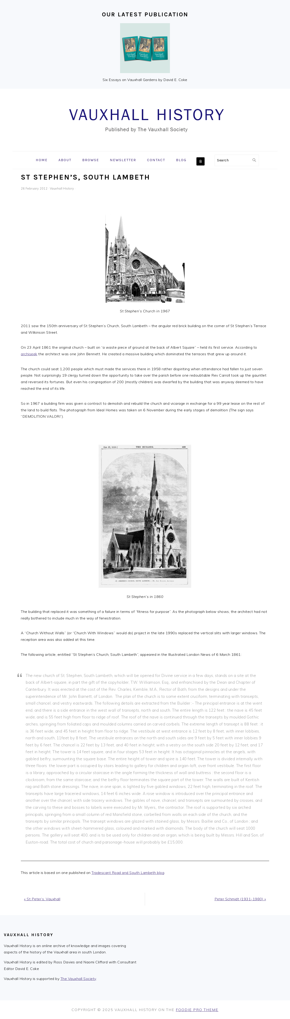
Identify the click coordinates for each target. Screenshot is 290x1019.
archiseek (29, 354)
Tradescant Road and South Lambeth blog (128, 872)
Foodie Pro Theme (197, 1009)
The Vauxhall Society (78, 978)
